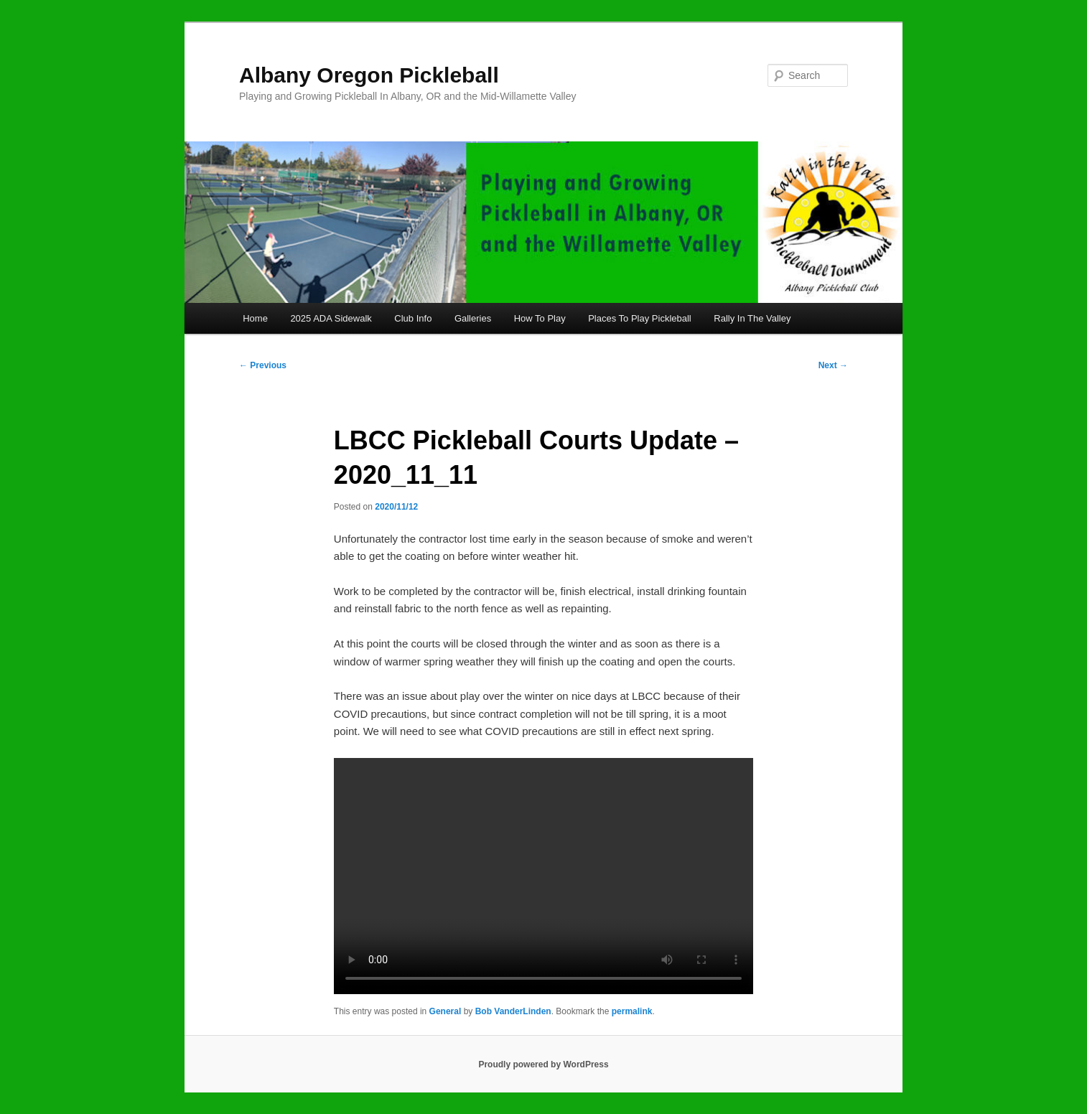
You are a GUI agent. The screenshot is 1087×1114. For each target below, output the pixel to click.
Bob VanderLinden (513, 1011)
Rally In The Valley (752, 318)
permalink (632, 1011)
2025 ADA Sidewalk (330, 318)
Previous (262, 365)
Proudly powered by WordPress (543, 1064)
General (445, 1011)
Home (255, 318)
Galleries (472, 318)
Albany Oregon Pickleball (369, 75)
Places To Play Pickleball (639, 318)
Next (833, 365)
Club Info (412, 318)
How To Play (540, 318)
